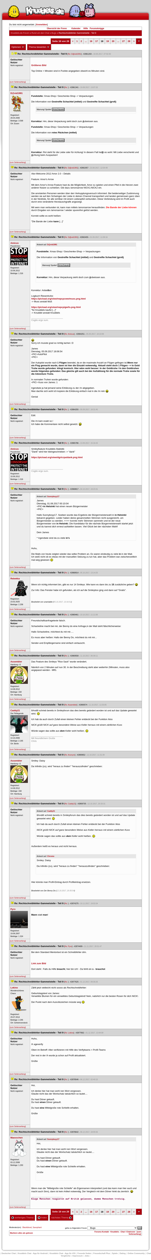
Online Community (136, 1253)
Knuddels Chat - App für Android (33, 1253)
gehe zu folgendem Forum (76, 1228)
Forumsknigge (97, 28)
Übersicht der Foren (57, 28)
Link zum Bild (38, 963)
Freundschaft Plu (101, 1253)
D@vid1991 (52, 244)
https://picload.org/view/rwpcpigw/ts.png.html (56, 307)
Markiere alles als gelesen (21, 1233)
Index (42, 1217)
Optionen (17, 47)
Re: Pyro (68, 946)
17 (96, 41)
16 (91, 41)
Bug (54, 33)
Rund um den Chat (40, 33)
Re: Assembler (71, 705)
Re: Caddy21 (70, 804)
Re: (66, 87)
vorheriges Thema (22, 1217)
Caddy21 (51, 811)
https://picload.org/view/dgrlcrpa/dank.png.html (57, 457)
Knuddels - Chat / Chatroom (122, 1232)
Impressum (77, 1256)
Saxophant (37, 1227)
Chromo (50, 856)
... (86, 41)
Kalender (75, 28)
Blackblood (27, 1227)
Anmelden (41, 24)
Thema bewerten (39, 47)
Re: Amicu (69, 334)
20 (113, 41)
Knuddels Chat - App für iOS (63, 1253)
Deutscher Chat (9, 1253)
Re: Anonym (70, 755)
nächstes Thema (61, 1217)
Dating (123, 1253)
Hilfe (85, 28)
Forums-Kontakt (101, 1232)
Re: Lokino (69, 1033)
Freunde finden (84, 1253)
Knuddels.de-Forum (20, 33)
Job (87, 1256)
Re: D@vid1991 (74, 54)
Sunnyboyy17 (53, 496)
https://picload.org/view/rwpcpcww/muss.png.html (58, 298)
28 (129, 41)
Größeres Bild (38, 65)
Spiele (115, 1253)
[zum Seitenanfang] (18, 82)
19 (107, 41)
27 (123, 41)
